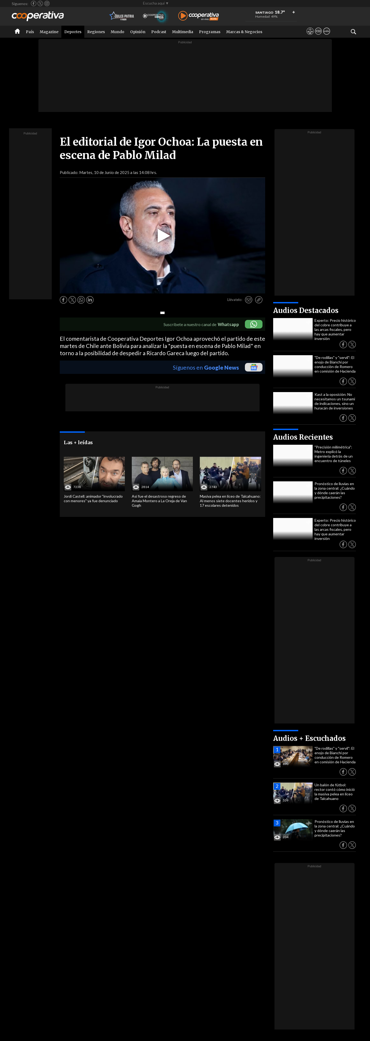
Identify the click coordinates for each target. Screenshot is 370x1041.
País (30, 31)
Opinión (137, 31)
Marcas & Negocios (244, 31)
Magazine (49, 31)
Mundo (117, 31)
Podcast (158, 31)
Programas (209, 31)
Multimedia (182, 31)
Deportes (72, 31)
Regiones (96, 31)
